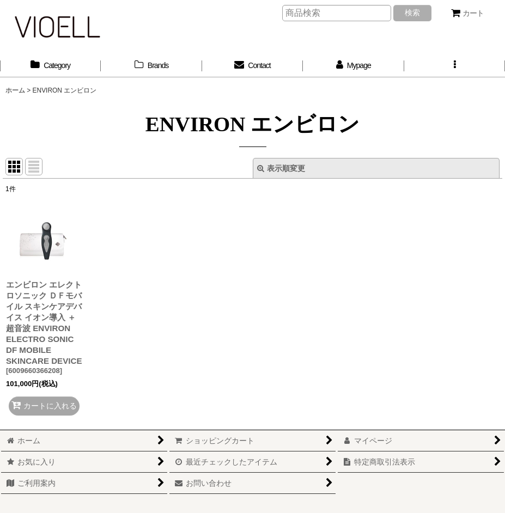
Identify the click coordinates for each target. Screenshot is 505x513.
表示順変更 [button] (281, 168)
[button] (454, 65)
